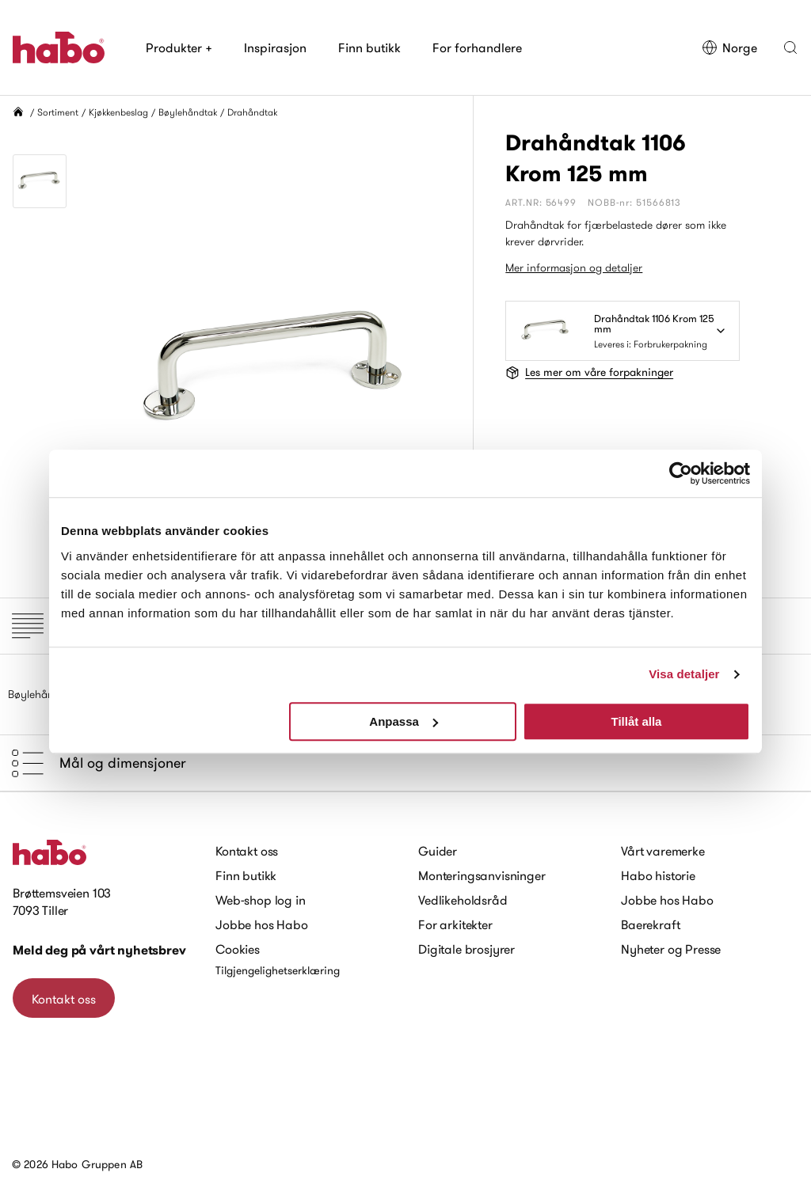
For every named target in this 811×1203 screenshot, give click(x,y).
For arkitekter (455, 924)
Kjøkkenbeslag (118, 112)
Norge (729, 47)
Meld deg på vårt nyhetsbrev (99, 950)
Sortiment (57, 112)
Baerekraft (650, 924)
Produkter (179, 47)
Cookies (237, 949)
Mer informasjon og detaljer (573, 267)
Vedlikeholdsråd (463, 900)
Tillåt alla (636, 721)
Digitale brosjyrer (466, 949)
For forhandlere (477, 47)
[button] (790, 47)
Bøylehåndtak (187, 112)
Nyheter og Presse (671, 949)
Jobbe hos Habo (261, 924)
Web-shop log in (260, 900)
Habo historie (658, 875)
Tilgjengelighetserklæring (277, 970)
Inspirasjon (275, 47)
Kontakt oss (64, 999)
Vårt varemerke (663, 851)
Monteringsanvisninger (482, 875)
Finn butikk (369, 47)
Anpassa (403, 721)
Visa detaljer (684, 674)
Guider (437, 851)
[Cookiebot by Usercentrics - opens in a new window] (680, 473)
